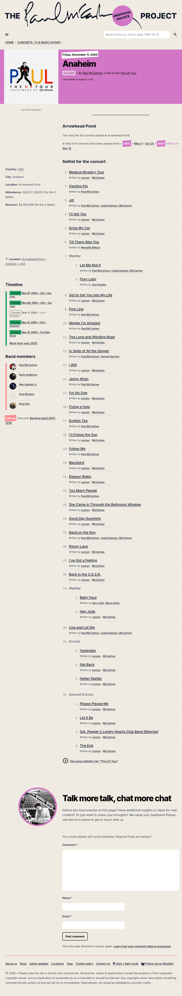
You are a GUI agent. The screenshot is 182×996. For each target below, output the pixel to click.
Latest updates (38, 963)
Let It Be (86, 718)
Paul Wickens (26, 394)
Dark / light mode (125, 963)
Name (67, 898)
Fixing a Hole (79, 407)
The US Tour (128, 73)
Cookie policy (84, 963)
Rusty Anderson (28, 374)
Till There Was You (84, 242)
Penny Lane (78, 546)
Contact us (103, 963)
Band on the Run (82, 532)
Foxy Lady (88, 279)
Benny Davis (112, 603)
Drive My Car (79, 228)
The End (86, 746)
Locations (57, 963)
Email (67, 916)
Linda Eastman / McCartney (116, 205)
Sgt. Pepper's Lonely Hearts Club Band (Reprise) (119, 732)
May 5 (138, 143)
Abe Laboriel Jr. (28, 384)
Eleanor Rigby (80, 477)
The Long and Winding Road (92, 337)
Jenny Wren (78, 379)
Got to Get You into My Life (90, 295)
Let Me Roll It (90, 265)
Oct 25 (149, 143)
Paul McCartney (93, 73)
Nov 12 (66, 148)
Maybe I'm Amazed (84, 323)
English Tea (78, 421)
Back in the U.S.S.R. (85, 574)
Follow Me (77, 449)
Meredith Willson (90, 247)
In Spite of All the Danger (89, 351)
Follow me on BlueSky (157, 963)
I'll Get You (77, 214)
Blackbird (76, 463)
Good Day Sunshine (85, 518)
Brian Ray (24, 403)
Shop (23, 963)
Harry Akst (98, 603)
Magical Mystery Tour (86, 172)
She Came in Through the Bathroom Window (105, 504)
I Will (73, 365)
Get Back (87, 664)
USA (21, 169)
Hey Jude (87, 611)
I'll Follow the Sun (83, 435)
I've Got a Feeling (83, 560)
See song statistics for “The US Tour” (94, 761)
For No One (78, 393)
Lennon (85, 177)
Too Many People (83, 490)
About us (11, 963)
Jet (71, 200)
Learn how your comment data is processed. (142, 946)
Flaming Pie (78, 186)
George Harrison (110, 356)
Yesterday (88, 651)
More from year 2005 (23, 343)
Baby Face (88, 597)
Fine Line (76, 309)
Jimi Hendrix (99, 284)
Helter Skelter (91, 678)
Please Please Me (94, 704)
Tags (70, 963)
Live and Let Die (82, 627)
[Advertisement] (31, 136)
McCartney (98, 177)
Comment (70, 845)
